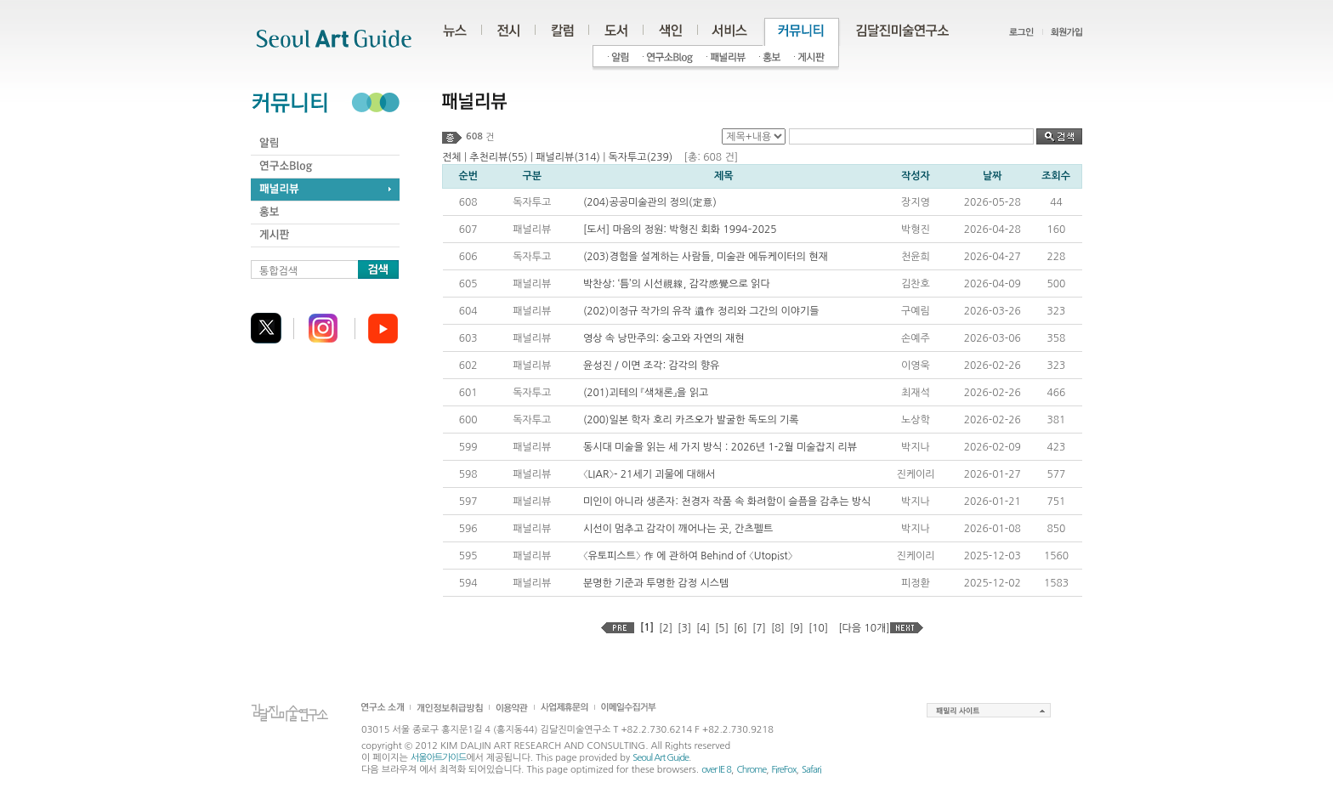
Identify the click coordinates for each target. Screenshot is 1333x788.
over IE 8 (716, 769)
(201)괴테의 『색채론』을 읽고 (645, 393)
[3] (684, 628)
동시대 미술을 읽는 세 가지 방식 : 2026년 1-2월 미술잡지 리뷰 (720, 447)
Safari (811, 769)
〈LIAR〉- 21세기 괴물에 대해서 (649, 474)
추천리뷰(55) (498, 157)
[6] (740, 628)
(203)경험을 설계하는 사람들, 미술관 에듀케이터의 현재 (705, 257)
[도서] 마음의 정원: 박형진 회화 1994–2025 (680, 229)
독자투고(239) (640, 157)
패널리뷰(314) (568, 157)
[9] (796, 628)
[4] (703, 628)
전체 (452, 157)
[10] (818, 628)
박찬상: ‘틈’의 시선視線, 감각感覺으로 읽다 (676, 284)
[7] (759, 628)
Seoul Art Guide (660, 757)
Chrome (751, 769)
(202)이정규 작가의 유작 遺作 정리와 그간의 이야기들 (701, 311)
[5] (722, 628)
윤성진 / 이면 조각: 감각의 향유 (651, 365)
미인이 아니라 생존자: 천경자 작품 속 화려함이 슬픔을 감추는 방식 (727, 501)
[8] (778, 628)
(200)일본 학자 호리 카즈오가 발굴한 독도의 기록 (691, 420)
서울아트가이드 (438, 757)
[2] (665, 628)
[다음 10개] (863, 628)
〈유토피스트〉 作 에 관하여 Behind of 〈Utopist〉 (687, 556)
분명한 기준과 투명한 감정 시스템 (656, 583)
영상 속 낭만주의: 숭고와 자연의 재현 (664, 338)
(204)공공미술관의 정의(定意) (650, 202)
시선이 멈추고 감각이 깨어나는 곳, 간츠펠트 (678, 529)
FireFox (784, 769)
